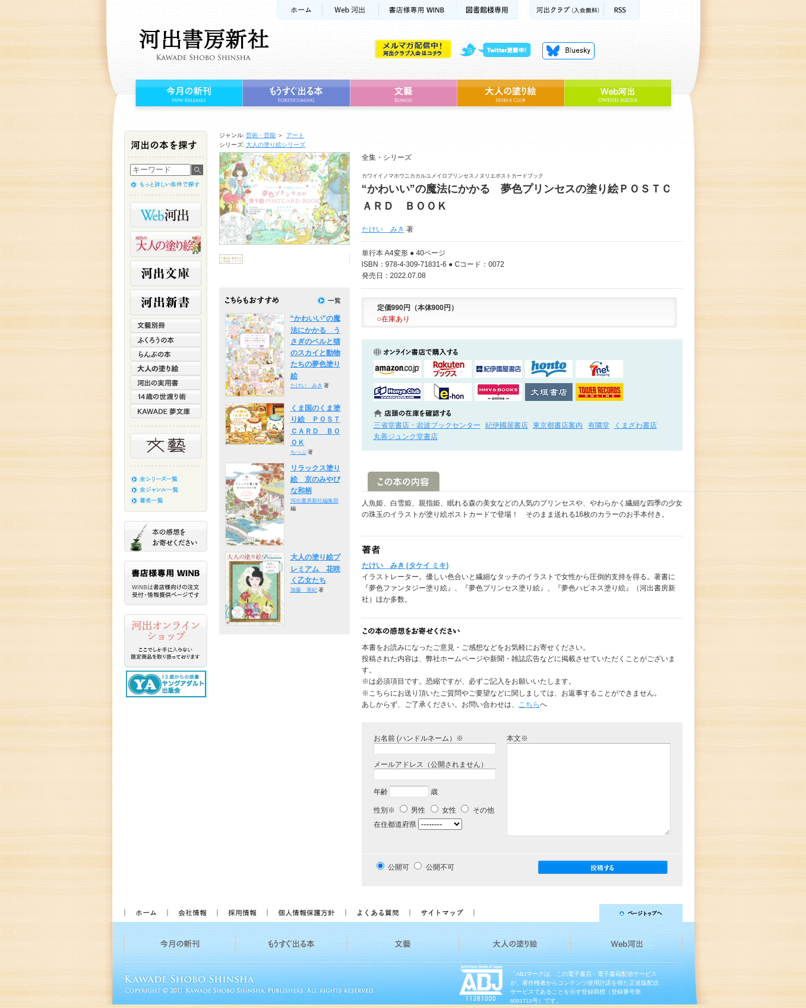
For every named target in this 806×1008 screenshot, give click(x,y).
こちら (529, 704)
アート (295, 135)
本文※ (517, 738)
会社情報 (192, 913)
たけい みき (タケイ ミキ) (405, 565)
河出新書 (165, 302)
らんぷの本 (165, 354)
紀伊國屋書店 (506, 425)
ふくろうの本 (165, 340)
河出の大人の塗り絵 (165, 244)
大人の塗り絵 (510, 93)
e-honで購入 (448, 392)
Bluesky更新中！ (568, 50)
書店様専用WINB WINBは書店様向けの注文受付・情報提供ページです (165, 583)
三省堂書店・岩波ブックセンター (427, 425)
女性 (443, 810)
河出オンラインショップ (165, 641)
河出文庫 (165, 273)
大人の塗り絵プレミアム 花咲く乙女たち (315, 568)
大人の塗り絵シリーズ (275, 144)
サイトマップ (442, 913)
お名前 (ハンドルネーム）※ (418, 738)
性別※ (384, 810)
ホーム (299, 10)
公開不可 (440, 867)
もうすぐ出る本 (296, 93)
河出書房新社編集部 (314, 501)
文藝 (403, 93)
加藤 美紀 (303, 590)
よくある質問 (377, 913)
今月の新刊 (187, 93)
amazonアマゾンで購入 (397, 369)
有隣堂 (598, 425)
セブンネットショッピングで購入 (599, 369)
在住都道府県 (395, 824)
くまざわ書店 (635, 425)
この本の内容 (404, 481)
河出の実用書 (165, 382)
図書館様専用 (487, 10)
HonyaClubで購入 (397, 392)
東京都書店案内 (558, 425)
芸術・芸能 (261, 135)
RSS (622, 10)
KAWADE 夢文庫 (165, 411)
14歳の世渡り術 (165, 397)
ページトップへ (583, 913)
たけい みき (383, 229)
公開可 (398, 867)
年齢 (381, 792)
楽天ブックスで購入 (448, 369)
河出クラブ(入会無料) (567, 10)
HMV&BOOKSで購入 (498, 392)
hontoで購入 (549, 369)
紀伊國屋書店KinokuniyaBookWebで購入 (498, 369)
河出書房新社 (202, 44)
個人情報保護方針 (306, 913)
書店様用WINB (418, 10)
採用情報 (242, 913)
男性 (412, 810)
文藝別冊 (165, 325)
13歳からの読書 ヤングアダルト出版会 (167, 684)
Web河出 (350, 10)
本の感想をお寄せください (165, 536)
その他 (477, 810)
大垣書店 (549, 392)
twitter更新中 (499, 50)
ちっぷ (298, 452)
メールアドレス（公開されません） (431, 764)
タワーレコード (599, 392)
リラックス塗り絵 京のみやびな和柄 (315, 479)
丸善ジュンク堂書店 (406, 436)
